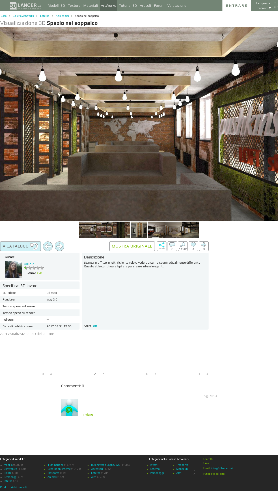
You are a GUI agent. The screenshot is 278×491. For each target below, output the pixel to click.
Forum (159, 5)
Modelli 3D (56, 5)
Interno (8, 481)
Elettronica (10, 468)
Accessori (97, 468)
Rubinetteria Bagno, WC (105, 464)
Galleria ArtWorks (23, 15)
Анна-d (29, 264)
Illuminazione (55, 464)
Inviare (87, 415)
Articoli (145, 5)
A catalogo (20, 246)
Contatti (208, 459)
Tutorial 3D (128, 5)
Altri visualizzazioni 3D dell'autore (27, 334)
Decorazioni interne (59, 468)
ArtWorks (108, 5)
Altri (93, 476)
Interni (154, 464)
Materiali (90, 5)
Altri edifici (62, 15)
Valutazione (176, 5)
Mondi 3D (182, 468)
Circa (206, 463)
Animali (52, 476)
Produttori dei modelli (13, 487)
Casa (3, 15)
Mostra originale (132, 246)
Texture (74, 5)
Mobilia (8, 464)
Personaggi (10, 476)
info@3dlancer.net (222, 468)
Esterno (45, 15)
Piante (7, 472)
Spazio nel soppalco (87, 15)
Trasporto (53, 472)
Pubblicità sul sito (214, 473)
